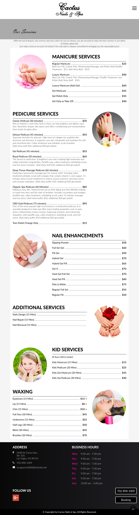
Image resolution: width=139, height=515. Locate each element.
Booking (126, 500)
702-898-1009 (126, 491)
